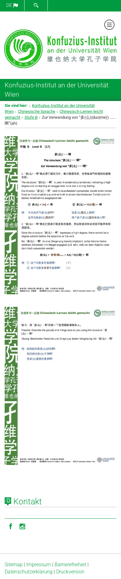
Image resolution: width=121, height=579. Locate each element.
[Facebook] (10, 526)
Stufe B (31, 117)
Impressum (38, 565)
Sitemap (14, 565)
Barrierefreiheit (70, 565)
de (12, 5)
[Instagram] (22, 526)
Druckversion (70, 572)
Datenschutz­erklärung (28, 572)
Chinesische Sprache (36, 111)
